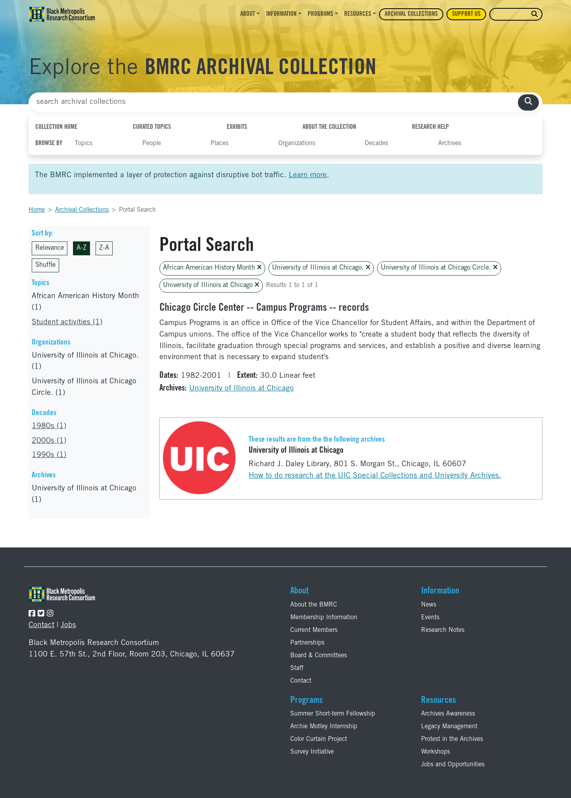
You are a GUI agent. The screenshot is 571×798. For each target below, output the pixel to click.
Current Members (313, 630)
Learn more (308, 175)
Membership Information (323, 617)
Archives (449, 143)
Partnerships (307, 643)
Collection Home (56, 127)
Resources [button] (357, 14)
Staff (296, 668)
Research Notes (442, 630)
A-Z (81, 248)
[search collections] (528, 102)
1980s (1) (49, 426)
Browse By (48, 143)
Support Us (466, 14)
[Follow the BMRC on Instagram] (50, 614)
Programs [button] (320, 14)
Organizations (296, 143)
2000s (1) (49, 441)
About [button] (247, 14)
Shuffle (45, 265)
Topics (83, 143)
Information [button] (281, 14)
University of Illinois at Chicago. (321, 268)
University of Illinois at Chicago (211, 285)
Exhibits (237, 127)
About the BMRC (313, 605)
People (151, 143)
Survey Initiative (312, 752)
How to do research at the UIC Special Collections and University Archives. (375, 476)
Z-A (104, 248)
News (428, 605)
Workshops (435, 752)
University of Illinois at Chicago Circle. (439, 268)
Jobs (68, 625)
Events (430, 617)
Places (219, 143)
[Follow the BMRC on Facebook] (32, 614)
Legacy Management (449, 726)
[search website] (534, 14)
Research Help (430, 127)
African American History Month (212, 268)
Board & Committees (318, 656)
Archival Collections (411, 14)
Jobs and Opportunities (453, 765)
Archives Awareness (448, 714)
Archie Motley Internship (323, 726)
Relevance (49, 248)
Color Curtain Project (318, 739)
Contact (41, 625)
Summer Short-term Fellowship (332, 714)
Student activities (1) (67, 322)
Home (37, 210)
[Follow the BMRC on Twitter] (41, 614)
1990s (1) (49, 455)
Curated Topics (152, 127)
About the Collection (329, 127)
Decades (376, 143)
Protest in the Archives (452, 739)
